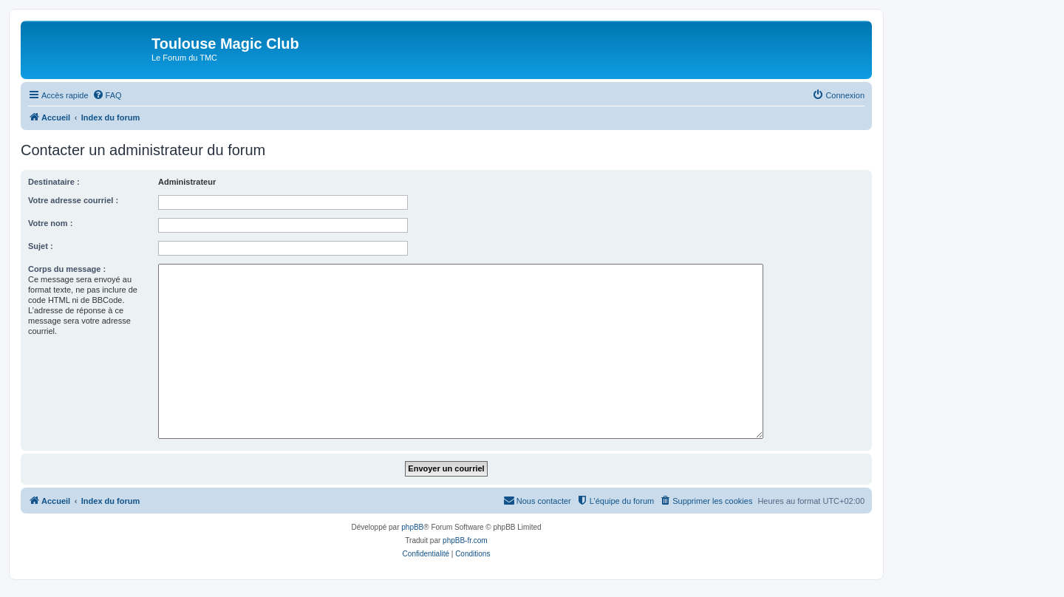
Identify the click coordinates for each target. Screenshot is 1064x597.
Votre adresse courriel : (73, 200)
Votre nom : (50, 223)
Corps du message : (67, 269)
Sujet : (40, 246)
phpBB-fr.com (465, 540)
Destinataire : (54, 181)
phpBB (412, 527)
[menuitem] (107, 95)
